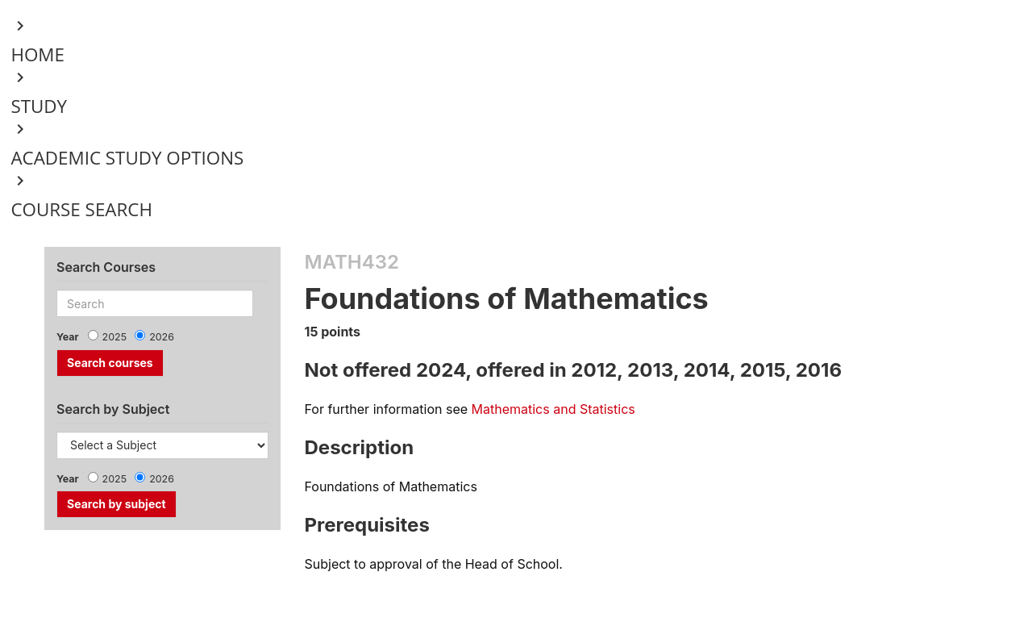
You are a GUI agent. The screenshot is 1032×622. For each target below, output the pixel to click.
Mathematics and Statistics (553, 409)
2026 (161, 337)
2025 (114, 337)
